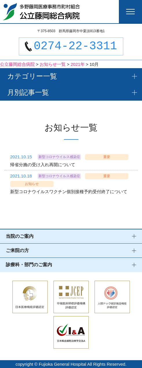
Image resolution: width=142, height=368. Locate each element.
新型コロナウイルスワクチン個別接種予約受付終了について (68, 191)
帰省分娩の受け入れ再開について (42, 164)
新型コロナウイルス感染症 (59, 157)
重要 (106, 157)
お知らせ (32, 184)
